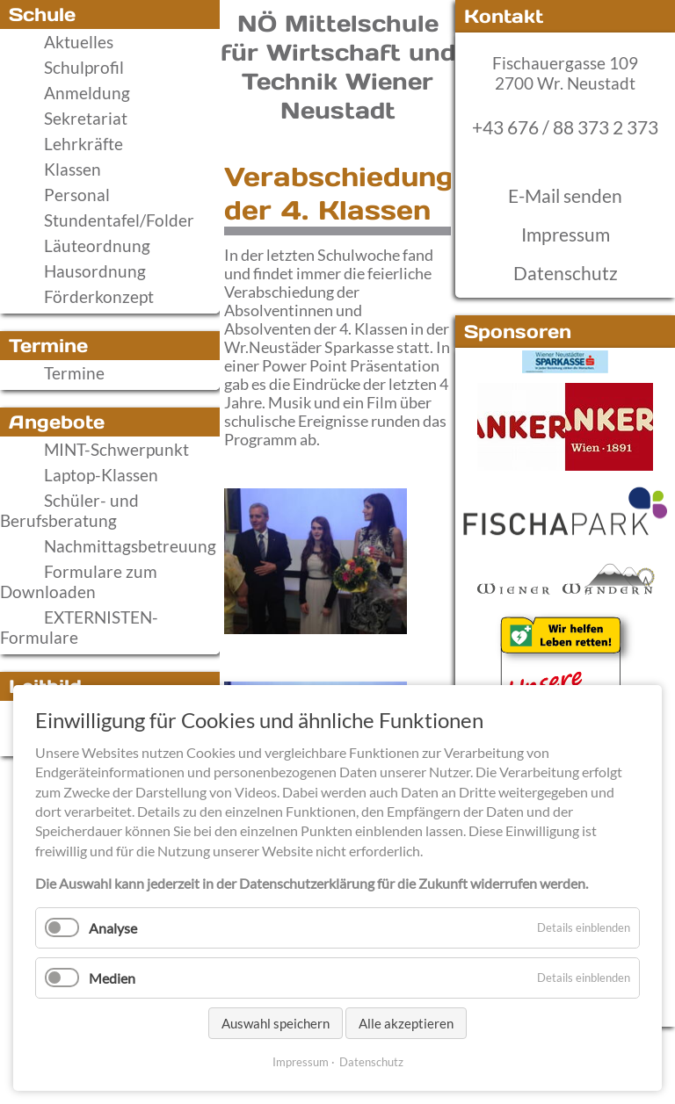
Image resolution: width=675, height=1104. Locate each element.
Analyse (113, 928)
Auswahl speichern (275, 1023)
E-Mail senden (565, 195)
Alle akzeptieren (406, 1023)
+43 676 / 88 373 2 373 (565, 127)
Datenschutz (565, 273)
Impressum (565, 234)
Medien (112, 978)
